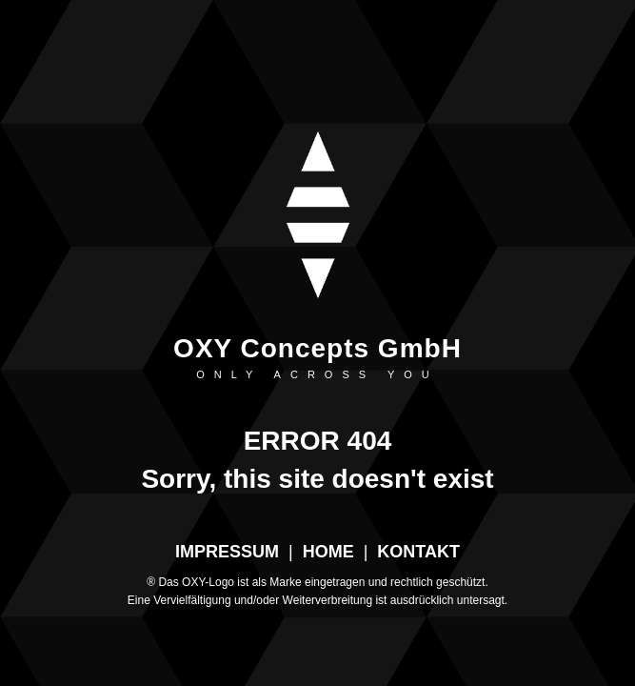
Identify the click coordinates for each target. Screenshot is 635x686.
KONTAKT (418, 551)
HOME (328, 551)
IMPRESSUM (227, 551)
